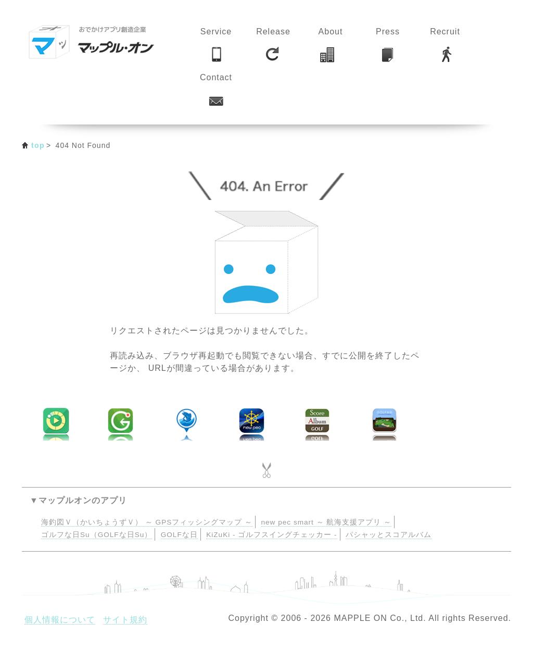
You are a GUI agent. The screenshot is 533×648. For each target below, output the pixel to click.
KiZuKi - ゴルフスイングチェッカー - (271, 535)
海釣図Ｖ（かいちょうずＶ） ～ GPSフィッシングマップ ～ (146, 522)
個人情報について (59, 619)
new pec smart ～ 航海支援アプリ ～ (326, 522)
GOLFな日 (179, 535)
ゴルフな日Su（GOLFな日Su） (96, 535)
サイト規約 (125, 619)
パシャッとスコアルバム (389, 535)
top (38, 145)
